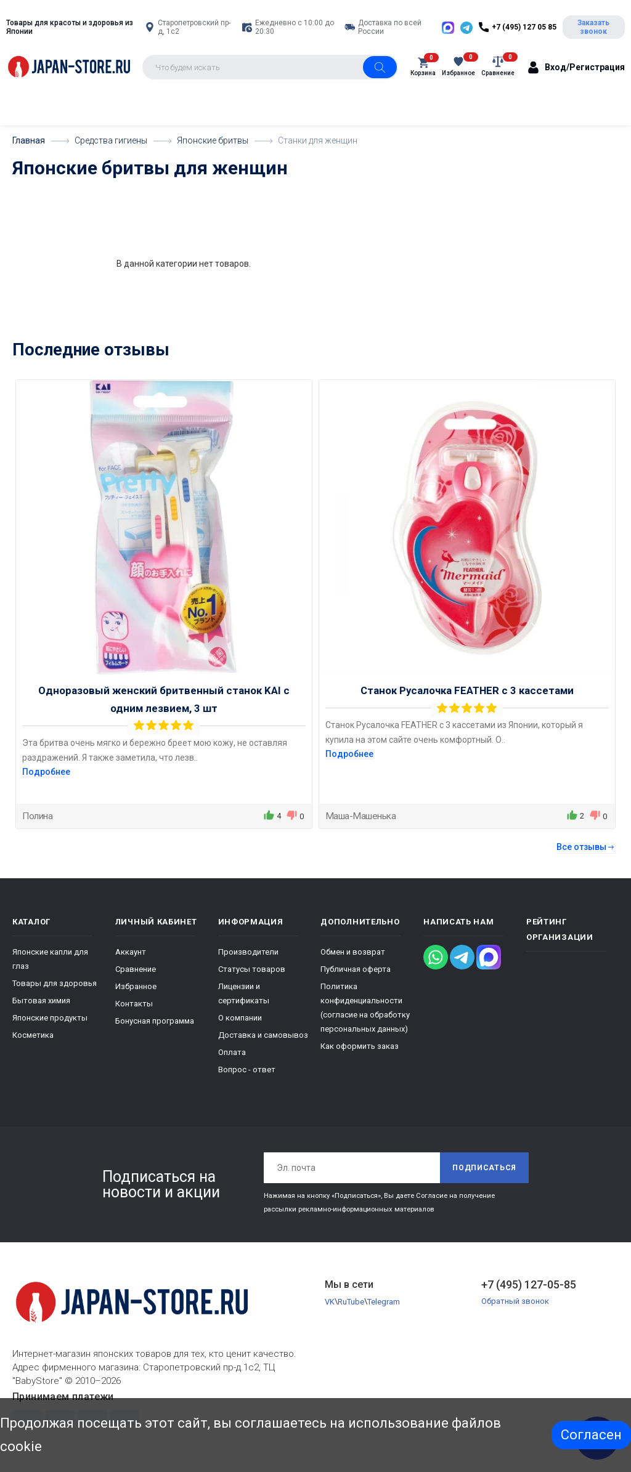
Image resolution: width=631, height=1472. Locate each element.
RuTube (351, 1301)
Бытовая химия (41, 1000)
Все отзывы (586, 847)
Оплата (232, 1052)
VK (330, 1301)
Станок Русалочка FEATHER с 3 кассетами (467, 690)
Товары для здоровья (54, 983)
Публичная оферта (355, 969)
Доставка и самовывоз (263, 1035)
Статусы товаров (251, 969)
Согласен (591, 1434)
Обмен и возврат (352, 951)
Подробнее (46, 772)
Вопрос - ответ (246, 1069)
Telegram (383, 1301)
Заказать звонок (593, 27)
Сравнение (135, 969)
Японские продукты (50, 1017)
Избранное (136, 986)
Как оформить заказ (359, 1046)
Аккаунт (130, 951)
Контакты (134, 1003)
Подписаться (484, 1167)
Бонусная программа (154, 1020)
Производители (248, 951)
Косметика (33, 1035)
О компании (240, 1017)
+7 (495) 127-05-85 (528, 1284)
